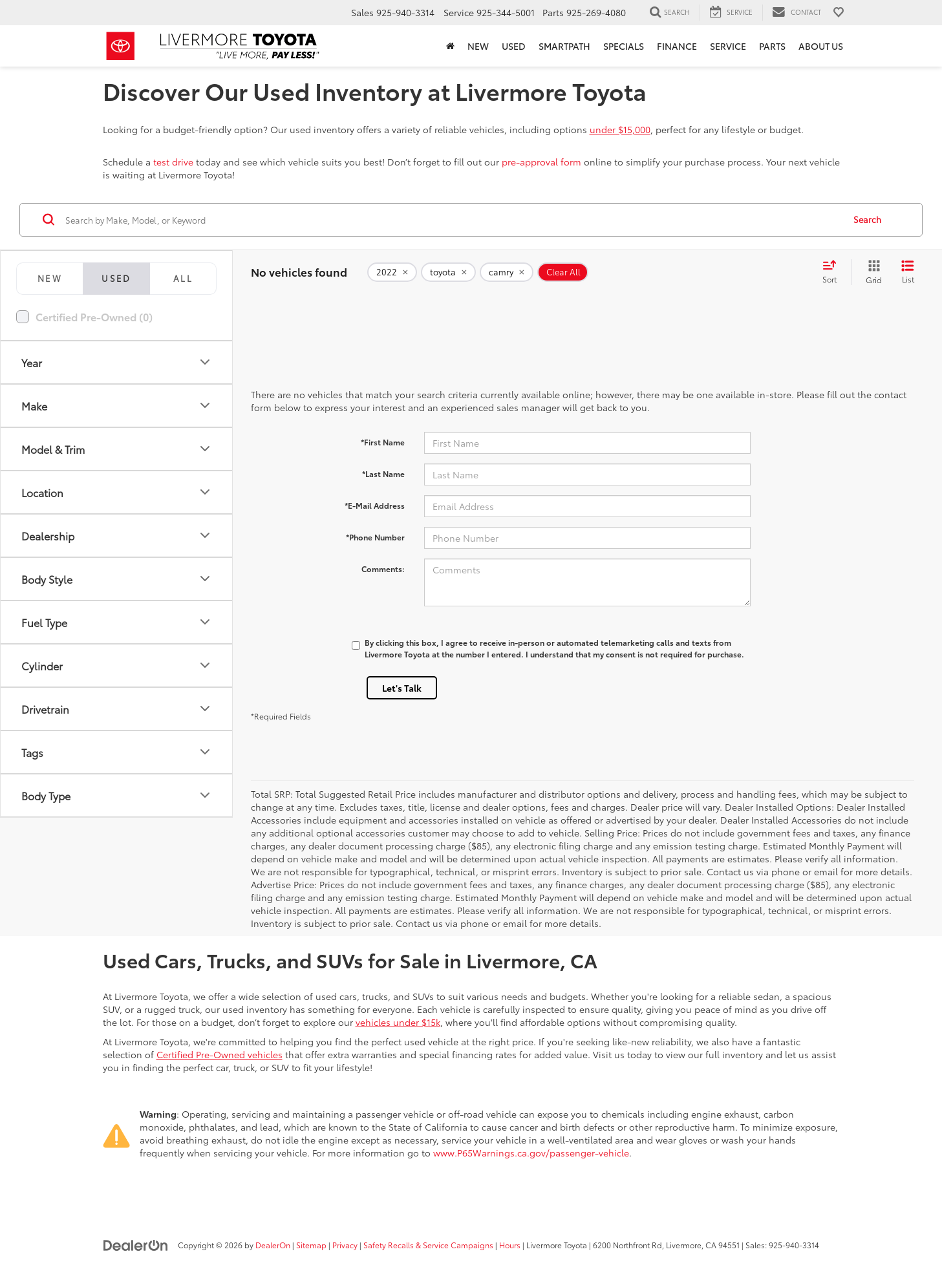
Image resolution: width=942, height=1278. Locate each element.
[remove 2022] (392, 272)
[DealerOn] (136, 1244)
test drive (173, 161)
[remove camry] (506, 272)
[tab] (49, 278)
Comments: (383, 568)
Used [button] (514, 45)
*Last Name (383, 473)
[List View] (908, 272)
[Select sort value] (833, 272)
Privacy (345, 1244)
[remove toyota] (448, 272)
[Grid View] (871, 272)
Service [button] (728, 45)
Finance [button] (677, 45)
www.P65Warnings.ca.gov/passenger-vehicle (531, 1152)
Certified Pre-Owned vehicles (219, 1054)
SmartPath (564, 45)
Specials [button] (623, 45)
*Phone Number (375, 536)
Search (867, 219)
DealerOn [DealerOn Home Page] (272, 1244)
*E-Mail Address (375, 505)
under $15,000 (620, 129)
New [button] (478, 45)
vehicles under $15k (398, 1022)
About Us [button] (820, 45)
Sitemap (311, 1244)
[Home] (450, 46)
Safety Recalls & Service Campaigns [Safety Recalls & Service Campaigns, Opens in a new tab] (428, 1244)
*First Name (383, 441)
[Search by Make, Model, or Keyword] (452, 219)
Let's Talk (402, 687)
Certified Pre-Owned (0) (94, 316)
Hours (509, 1244)
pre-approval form (541, 161)
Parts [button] (772, 45)
